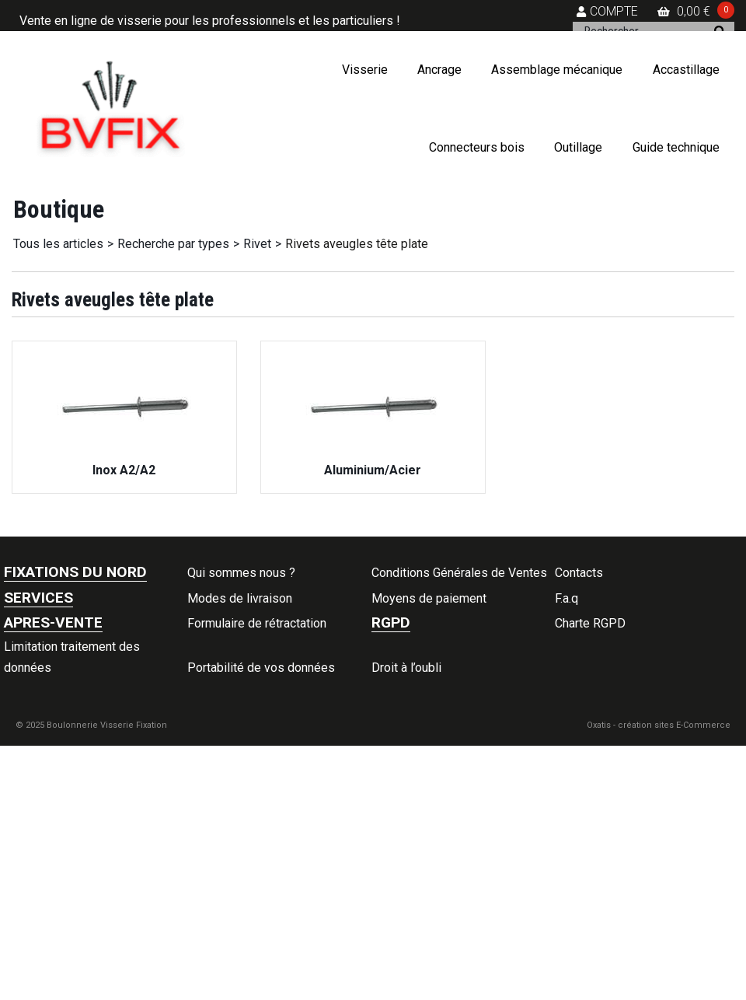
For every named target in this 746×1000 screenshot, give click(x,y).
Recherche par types (173, 243)
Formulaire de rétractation (256, 623)
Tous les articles (58, 243)
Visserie (365, 69)
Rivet (257, 243)
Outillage (578, 147)
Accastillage (686, 69)
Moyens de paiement (428, 598)
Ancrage (439, 69)
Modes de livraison (239, 598)
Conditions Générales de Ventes (459, 572)
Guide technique (676, 147)
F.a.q (566, 598)
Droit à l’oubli (406, 667)
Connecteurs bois (477, 147)
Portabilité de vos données (261, 667)
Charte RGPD (590, 623)
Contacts (579, 572)
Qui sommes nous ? (241, 572)
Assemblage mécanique (556, 69)
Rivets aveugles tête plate (356, 243)
